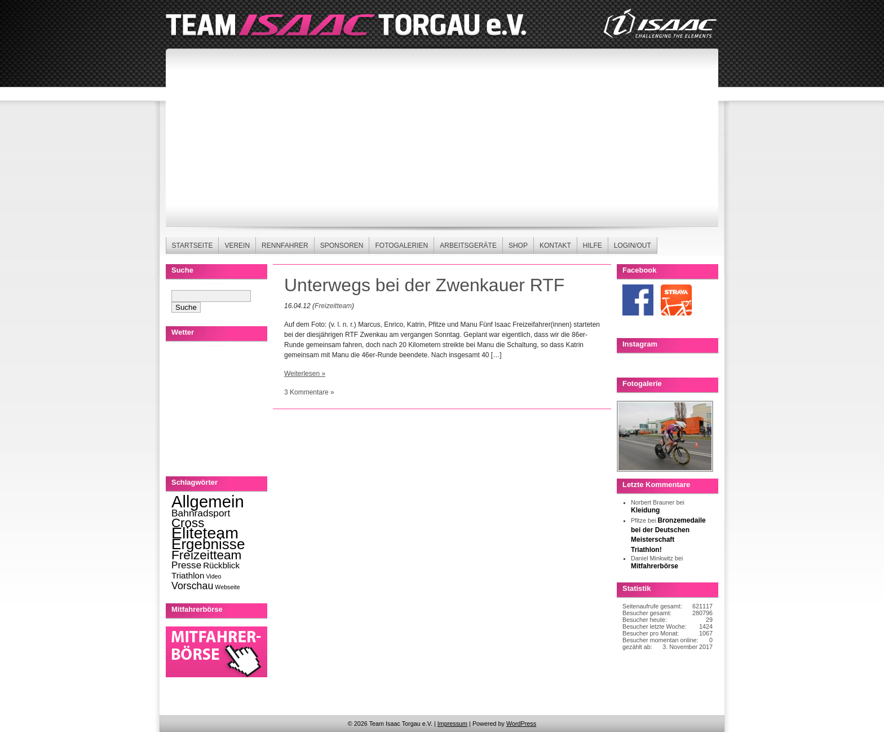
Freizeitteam (333, 306)
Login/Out (632, 245)
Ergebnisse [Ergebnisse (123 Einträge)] (208, 544)
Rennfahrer (285, 245)
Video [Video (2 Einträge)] (213, 576)
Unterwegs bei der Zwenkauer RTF (424, 285)
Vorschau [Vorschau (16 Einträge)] (192, 585)
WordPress (521, 723)
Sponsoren (342, 245)
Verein (237, 245)
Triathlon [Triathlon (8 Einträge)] (187, 575)
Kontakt (555, 245)
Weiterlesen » (304, 374)
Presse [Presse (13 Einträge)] (186, 565)
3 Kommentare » (309, 392)
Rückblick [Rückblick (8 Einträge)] (221, 565)
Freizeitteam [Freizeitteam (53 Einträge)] (206, 555)
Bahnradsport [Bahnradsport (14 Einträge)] (200, 513)
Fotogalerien (401, 245)
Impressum (452, 723)
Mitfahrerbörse (654, 566)
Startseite (192, 245)
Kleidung (645, 510)
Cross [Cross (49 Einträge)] (187, 523)
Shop (518, 245)
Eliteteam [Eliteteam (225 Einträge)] (204, 533)
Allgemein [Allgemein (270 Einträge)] (207, 501)
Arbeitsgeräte (468, 245)
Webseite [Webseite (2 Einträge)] (227, 587)
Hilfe (592, 245)
